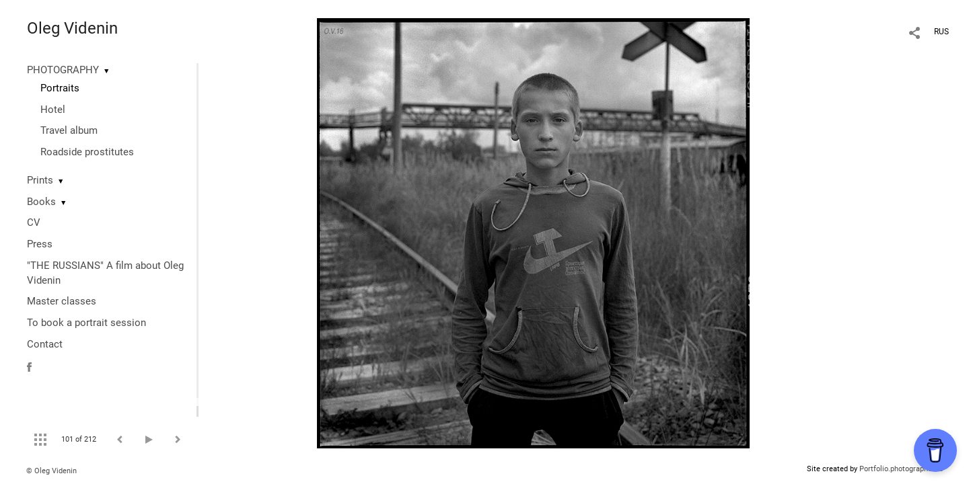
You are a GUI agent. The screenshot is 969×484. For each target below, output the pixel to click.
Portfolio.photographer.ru (901, 469)
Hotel (52, 110)
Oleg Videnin (72, 28)
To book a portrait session (86, 323)
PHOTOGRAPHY (63, 70)
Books (41, 202)
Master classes (61, 301)
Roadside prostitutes (87, 152)
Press (39, 244)
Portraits (59, 88)
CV (33, 222)
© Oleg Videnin (51, 471)
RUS (941, 31)
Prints (40, 180)
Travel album (69, 130)
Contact (45, 344)
